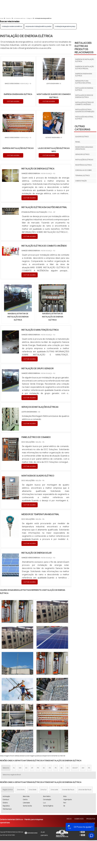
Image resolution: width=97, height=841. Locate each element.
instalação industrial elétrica (84, 118)
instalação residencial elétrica (12, 26)
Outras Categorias (82, 128)
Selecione (6, 769)
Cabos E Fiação (81, 181)
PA (89, 769)
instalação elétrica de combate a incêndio (84, 103)
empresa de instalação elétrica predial (38, 26)
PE (56, 769)
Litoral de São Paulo (84, 790)
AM (83, 769)
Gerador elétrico (82, 154)
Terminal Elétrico (82, 175)
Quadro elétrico (82, 137)
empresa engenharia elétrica (83, 75)
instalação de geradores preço (65, 26)
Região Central (8, 790)
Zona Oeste (32, 790)
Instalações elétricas (84, 160)
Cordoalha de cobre (83, 170)
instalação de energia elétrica (84, 89)
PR (38, 769)
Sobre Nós (78, 819)
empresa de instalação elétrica (84, 60)
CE (67, 769)
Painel (77, 142)
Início (69, 819)
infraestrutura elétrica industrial (83, 82)
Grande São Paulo (68, 790)
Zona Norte (21, 790)
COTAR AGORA (22, 101)
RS (50, 769)
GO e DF (75, 769)
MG (20, 769)
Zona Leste (54, 790)
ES (26, 769)
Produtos (90, 819)
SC (44, 769)
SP (32, 769)
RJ (14, 769)
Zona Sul (43, 790)
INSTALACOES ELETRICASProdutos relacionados (84, 47)
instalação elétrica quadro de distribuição (84, 110)
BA (62, 769)
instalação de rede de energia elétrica (84, 96)
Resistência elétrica (83, 165)
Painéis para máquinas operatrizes (84, 148)
